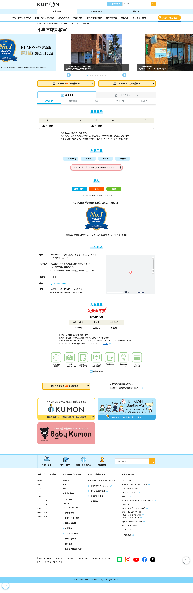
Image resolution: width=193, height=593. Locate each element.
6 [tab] (100, 75)
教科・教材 (65, 466)
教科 (96, 101)
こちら (105, 345)
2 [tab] (90, 75)
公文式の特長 (63, 17)
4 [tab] (95, 75)
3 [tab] (92, 75)
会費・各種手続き (94, 17)
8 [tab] (105, 75)
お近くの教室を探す (170, 17)
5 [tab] (97, 75)
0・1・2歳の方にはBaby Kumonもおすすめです (95, 167)
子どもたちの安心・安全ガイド (49, 563)
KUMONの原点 (96, 11)
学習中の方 (116, 4)
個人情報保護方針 (45, 560)
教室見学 (124, 17)
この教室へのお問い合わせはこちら (125, 389)
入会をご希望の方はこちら (121, 385)
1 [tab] (87, 75)
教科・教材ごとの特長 (44, 17)
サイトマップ (59, 560)
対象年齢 (73, 101)
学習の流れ (78, 17)
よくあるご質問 (139, 17)
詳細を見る (98, 372)
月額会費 (144, 101)
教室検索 (102, 466)
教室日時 (49, 101)
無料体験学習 (111, 17)
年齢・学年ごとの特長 (21, 17)
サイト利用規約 (82, 560)
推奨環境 (70, 560)
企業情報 (135, 11)
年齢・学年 (46, 466)
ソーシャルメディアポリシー (100, 560)
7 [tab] (102, 75)
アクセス (120, 101)
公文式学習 (57, 11)
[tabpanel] (96, 52)
